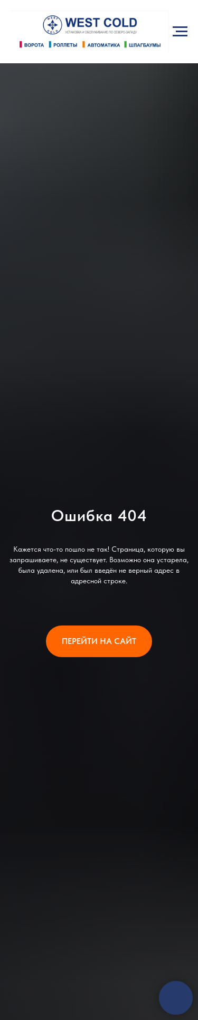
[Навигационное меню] (180, 31)
